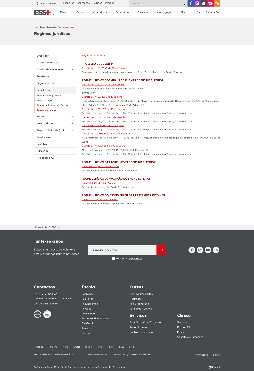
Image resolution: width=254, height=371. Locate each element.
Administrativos (138, 327)
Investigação (166, 12)
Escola (66, 12)
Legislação (51, 27)
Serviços (145, 12)
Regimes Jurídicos (66, 27)
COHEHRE (89, 347)
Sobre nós (68, 3)
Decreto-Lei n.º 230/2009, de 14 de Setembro (106, 133)
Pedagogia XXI (46, 165)
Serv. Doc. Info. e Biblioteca (145, 322)
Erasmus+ (53, 347)
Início (36, 27)
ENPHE (131, 347)
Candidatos (102, 12)
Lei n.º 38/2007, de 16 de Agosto (99, 183)
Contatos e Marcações (190, 336)
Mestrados (136, 298)
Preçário (182, 332)
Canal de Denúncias (97, 355)
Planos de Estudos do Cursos (48, 109)
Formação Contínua (141, 308)
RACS (121, 347)
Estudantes (125, 12)
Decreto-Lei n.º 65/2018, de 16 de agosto (103, 109)
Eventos (109, 3)
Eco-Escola (43, 144)
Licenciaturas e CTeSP (142, 293)
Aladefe (76, 347)
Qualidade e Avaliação (44, 71)
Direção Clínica (185, 327)
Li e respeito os (127, 258)
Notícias (97, 3)
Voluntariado (45, 128)
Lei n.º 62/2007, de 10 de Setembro (100, 166)
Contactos (83, 3)
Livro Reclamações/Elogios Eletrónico (132, 355)
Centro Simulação (208, 12)
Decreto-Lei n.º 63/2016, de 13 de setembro (104, 117)
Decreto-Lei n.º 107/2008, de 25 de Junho (104, 146)
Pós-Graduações (139, 303)
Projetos (42, 151)
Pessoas (42, 121)
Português (203, 355)
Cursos (83, 12)
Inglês (217, 355)
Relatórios (43, 79)
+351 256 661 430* (45, 3)
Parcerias (43, 158)
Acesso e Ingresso (46, 103)
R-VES (111, 347)
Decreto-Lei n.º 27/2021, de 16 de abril (102, 96)
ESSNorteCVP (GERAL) (49, 98)
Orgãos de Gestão (48, 62)
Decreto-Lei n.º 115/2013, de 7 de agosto (103, 125)
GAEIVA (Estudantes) (141, 332)
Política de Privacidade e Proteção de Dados (58, 355)
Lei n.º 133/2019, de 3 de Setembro (100, 199)
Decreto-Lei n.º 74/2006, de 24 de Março (103, 84)
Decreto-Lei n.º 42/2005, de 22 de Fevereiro (105, 68)
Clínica (187, 12)
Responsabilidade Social (47, 136)
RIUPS (65, 347)
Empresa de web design (214, 367)
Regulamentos (45, 86)
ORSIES (101, 347)
